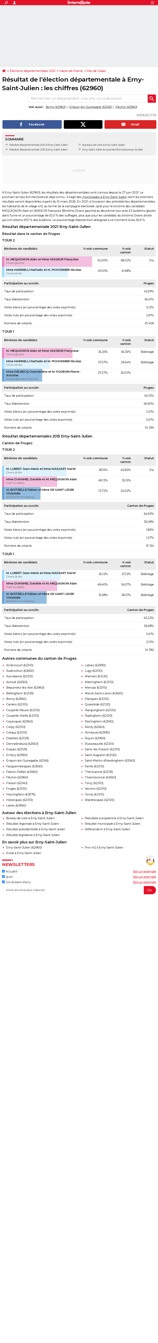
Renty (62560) (95, 727)
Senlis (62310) (94, 766)
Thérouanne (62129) (99, 772)
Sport (7, 877)
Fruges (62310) (16, 789)
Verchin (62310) (95, 789)
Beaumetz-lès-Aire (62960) (25, 687)
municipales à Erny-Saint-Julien (104, 197)
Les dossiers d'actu (16, 882)
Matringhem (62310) (99, 682)
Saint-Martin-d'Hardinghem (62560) (110, 760)
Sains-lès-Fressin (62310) (102, 749)
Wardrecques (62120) (99, 800)
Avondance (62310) (19, 676)
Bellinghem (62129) (19, 693)
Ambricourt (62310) (19, 665)
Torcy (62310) (94, 783)
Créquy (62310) (16, 732)
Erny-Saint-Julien (92, 149)
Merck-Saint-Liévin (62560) (104, 693)
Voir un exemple (144, 871)
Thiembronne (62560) (100, 777)
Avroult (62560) (16, 682)
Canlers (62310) (17, 704)
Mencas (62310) (96, 687)
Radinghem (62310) (98, 716)
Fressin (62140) (16, 783)
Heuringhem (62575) (20, 794)
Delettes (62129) (17, 738)
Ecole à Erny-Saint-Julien (23, 853)
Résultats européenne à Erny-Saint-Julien (114, 818)
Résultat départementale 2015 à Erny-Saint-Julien (38, 149)
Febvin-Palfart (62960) (21, 772)
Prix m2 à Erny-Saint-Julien (104, 847)
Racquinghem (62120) (100, 710)
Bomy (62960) (56, 107)
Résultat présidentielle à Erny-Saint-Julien (35, 829)
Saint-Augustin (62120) (100, 755)
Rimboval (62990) (97, 732)
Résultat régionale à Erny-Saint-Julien (32, 824)
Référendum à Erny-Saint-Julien (107, 829)
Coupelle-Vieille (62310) (22, 716)
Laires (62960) (16, 805)
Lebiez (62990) (95, 665)
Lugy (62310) (93, 671)
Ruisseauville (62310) (99, 744)
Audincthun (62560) (20, 671)
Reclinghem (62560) (99, 721)
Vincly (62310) (94, 794)
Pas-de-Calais (96, 71)
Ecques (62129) (16, 749)
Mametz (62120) (96, 676)
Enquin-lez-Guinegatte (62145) (90, 107)
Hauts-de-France (71, 71)
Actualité (9, 871)
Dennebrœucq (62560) (22, 744)
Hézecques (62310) (19, 800)
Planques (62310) (97, 699)
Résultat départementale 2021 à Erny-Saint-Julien (38, 144)
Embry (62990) (16, 755)
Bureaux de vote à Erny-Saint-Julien (103, 144)
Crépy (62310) (15, 727)
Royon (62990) (95, 738)
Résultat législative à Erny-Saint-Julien (33, 835)
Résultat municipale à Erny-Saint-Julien (112, 824)
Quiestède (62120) (97, 704)
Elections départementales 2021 (32, 71)
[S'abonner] (79, 890)
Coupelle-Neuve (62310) (23, 710)
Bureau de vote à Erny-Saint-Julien (30, 818)
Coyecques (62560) (19, 721)
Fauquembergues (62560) (24, 766)
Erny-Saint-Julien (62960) (24, 847)
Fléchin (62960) (126, 107)
